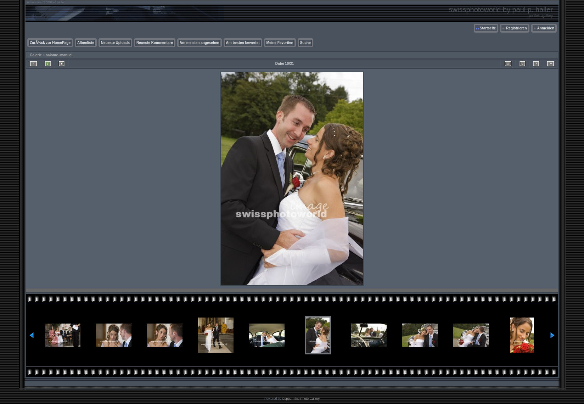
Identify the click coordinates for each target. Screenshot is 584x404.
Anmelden (545, 28)
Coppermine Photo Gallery (301, 398)
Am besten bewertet (243, 43)
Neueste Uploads (115, 43)
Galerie (36, 55)
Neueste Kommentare (154, 43)
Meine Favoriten (279, 43)
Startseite (488, 28)
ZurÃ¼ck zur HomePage (50, 43)
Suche (305, 43)
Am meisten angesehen (199, 43)
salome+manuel (59, 55)
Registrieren (516, 28)
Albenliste (85, 43)
